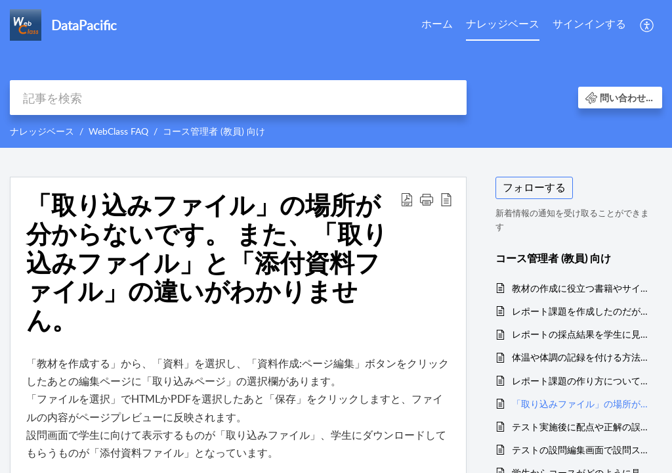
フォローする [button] (534, 187)
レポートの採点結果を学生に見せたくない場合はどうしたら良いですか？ (580, 334)
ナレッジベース (502, 23)
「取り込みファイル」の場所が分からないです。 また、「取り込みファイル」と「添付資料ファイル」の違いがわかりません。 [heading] (207, 262)
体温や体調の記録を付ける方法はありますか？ (580, 357)
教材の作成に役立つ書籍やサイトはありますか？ (580, 288)
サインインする (589, 23)
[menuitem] (437, 25)
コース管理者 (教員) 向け (214, 131)
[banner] (336, 74)
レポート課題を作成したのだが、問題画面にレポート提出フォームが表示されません (580, 311)
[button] (647, 25)
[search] (238, 97)
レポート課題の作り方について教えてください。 (580, 380)
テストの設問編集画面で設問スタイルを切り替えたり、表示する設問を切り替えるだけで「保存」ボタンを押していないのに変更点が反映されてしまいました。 (580, 449)
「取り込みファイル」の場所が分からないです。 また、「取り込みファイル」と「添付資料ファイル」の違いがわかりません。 (580, 403)
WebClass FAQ (118, 131)
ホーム (437, 23)
